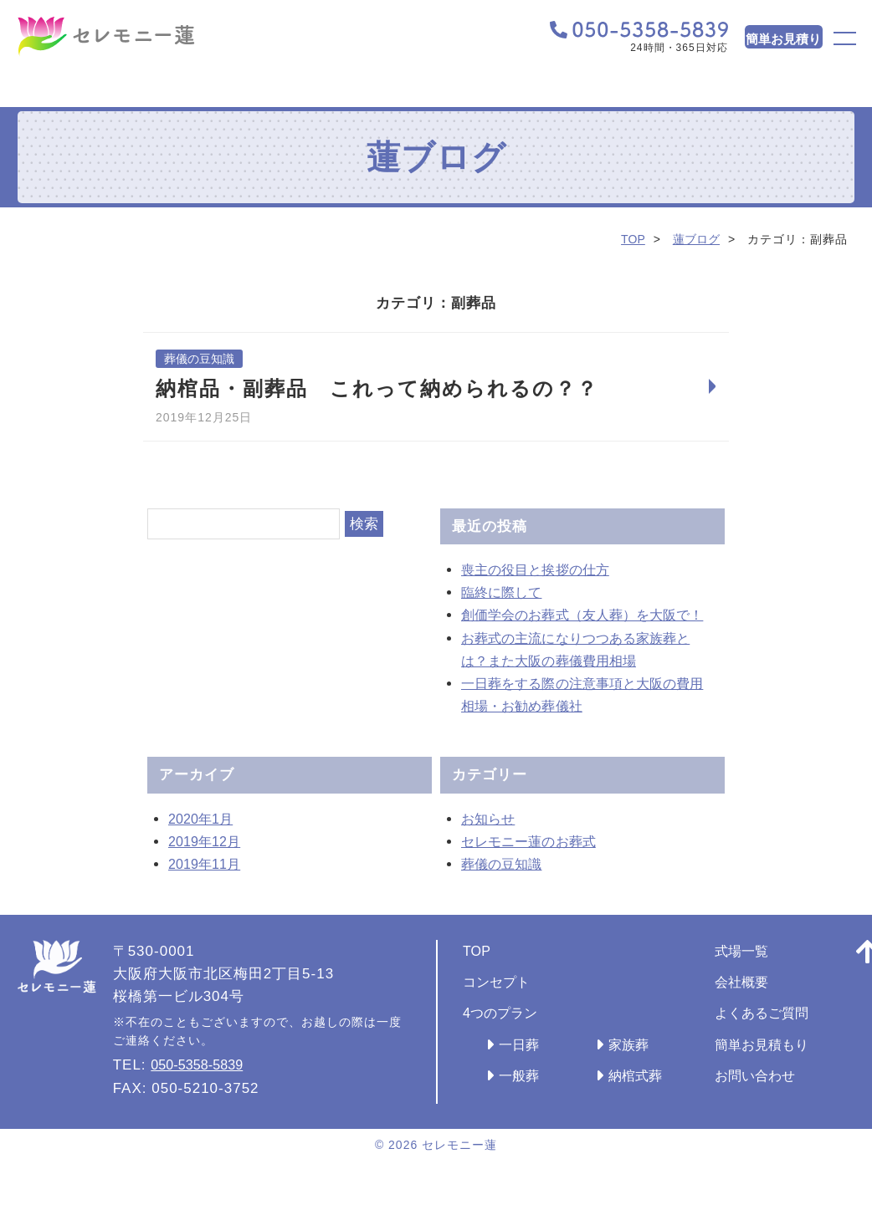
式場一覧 (766, 975)
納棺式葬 (648, 1099)
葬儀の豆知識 (201, 358)
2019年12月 (209, 865)
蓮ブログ (694, 239)
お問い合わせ (781, 1099)
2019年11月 (209, 888)
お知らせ (491, 842)
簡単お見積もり (788, 1068)
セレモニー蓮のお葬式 (536, 865)
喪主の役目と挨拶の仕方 (544, 571)
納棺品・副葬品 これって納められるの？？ (377, 389)
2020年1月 (205, 842)
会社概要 (766, 1005)
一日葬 (521, 1068)
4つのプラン (504, 1037)
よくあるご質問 (788, 1037)
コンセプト (500, 1005)
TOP (629, 239)
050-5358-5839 (204, 1089)
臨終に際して (506, 593)
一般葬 (521, 1099)
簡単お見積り (748, 41)
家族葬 (641, 1068)
